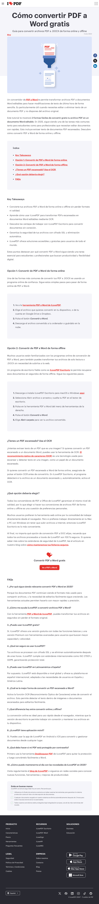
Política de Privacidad (14, 862)
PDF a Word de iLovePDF (39, 614)
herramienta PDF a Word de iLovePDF (42, 305)
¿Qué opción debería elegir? (29, 174)
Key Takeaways (23, 155)
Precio (8, 837)
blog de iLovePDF (38, 771)
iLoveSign (40, 837)
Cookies (9, 871)
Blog (9, 35)
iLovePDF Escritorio (60, 370)
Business (69, 828)
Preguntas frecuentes (14, 846)
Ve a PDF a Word (49, 567)
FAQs (18, 179)
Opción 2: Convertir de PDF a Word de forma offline (41, 164)
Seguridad (10, 858)
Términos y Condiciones (15, 867)
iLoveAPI (39, 841)
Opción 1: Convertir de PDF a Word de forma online (41, 160)
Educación (70, 833)
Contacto (39, 862)
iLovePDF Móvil (42, 833)
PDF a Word (32, 99)
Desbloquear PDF (44, 753)
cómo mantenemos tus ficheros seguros (47, 544)
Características (12, 833)
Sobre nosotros (42, 858)
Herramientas (11, 841)
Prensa (38, 871)
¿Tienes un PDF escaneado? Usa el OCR (35, 169)
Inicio (8, 828)
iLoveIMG (39, 846)
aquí (82, 393)
